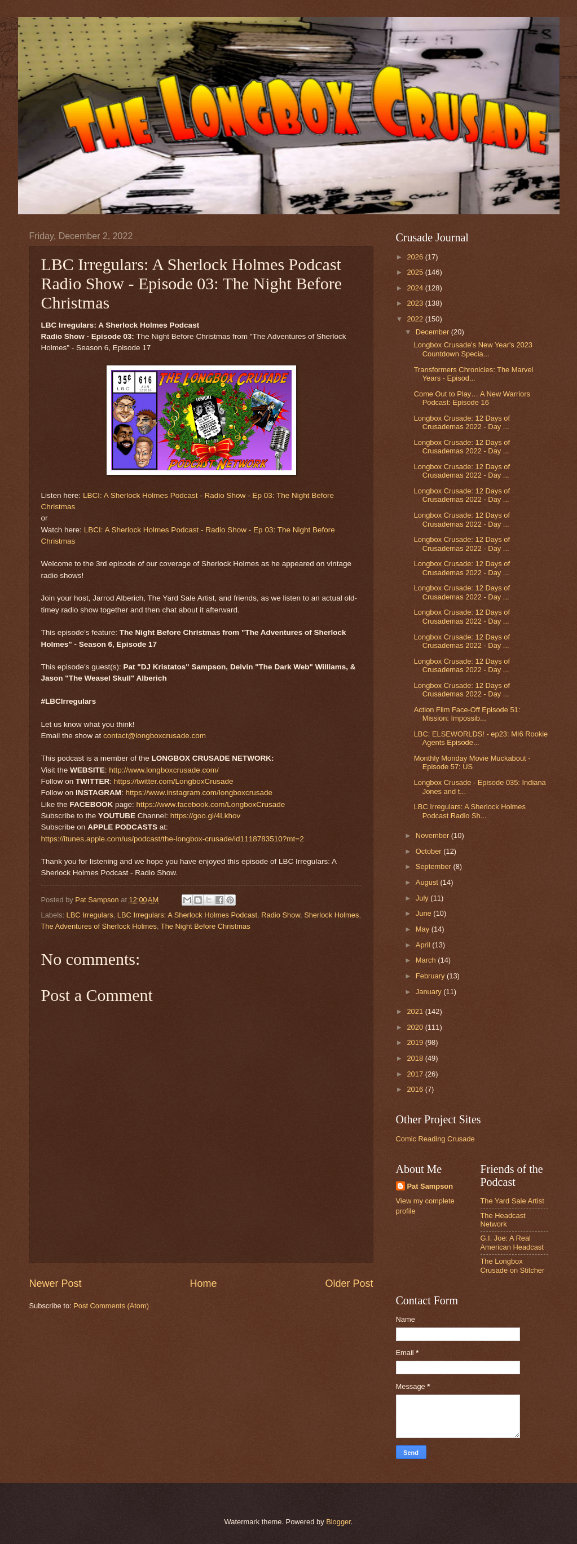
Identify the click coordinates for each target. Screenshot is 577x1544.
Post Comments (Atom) (111, 1306)
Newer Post (55, 1283)
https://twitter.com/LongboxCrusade (174, 781)
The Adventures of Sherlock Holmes (99, 926)
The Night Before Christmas (205, 926)
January (429, 991)
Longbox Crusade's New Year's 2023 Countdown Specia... (473, 349)
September (434, 866)
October (429, 851)
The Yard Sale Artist (512, 1201)
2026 (416, 257)
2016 (416, 1089)
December (433, 332)
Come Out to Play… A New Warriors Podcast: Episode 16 (472, 398)
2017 (416, 1074)
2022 (416, 319)
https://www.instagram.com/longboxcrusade (198, 792)
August (428, 882)
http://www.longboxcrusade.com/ (164, 770)
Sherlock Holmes (331, 915)
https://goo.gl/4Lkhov (205, 815)
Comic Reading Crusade (435, 1139)
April (424, 945)
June (425, 913)
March (427, 960)
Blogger (338, 1521)
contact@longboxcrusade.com (154, 735)
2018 (416, 1058)
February (431, 976)
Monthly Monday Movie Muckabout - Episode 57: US (472, 762)
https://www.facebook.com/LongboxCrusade (210, 804)
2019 (416, 1042)
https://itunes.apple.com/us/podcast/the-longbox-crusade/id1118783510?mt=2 (172, 839)
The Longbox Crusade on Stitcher (513, 1265)
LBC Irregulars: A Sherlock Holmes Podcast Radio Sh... (470, 810)
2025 (416, 272)
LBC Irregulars (90, 915)
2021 (416, 1011)
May (423, 929)
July (423, 898)
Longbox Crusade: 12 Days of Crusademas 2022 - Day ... (462, 422)
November (433, 835)
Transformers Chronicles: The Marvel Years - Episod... (474, 373)
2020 (416, 1027)
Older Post (349, 1283)
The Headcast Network (503, 1219)
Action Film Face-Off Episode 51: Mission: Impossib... (467, 713)
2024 (416, 288)
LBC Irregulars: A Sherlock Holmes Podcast (187, 915)
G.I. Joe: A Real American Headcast (512, 1242)
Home (203, 1283)
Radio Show (280, 915)
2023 (416, 303)
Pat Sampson (430, 1186)
